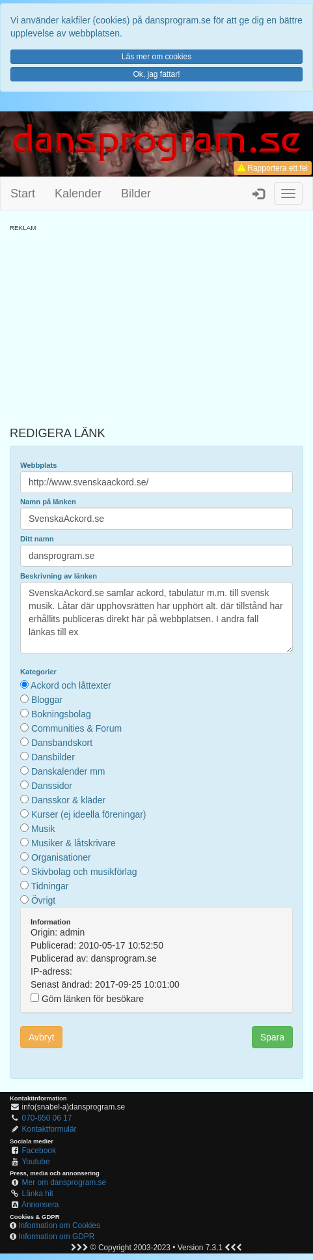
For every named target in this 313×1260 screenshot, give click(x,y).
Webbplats (38, 465)
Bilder (136, 193)
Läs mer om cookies (156, 56)
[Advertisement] (156, 324)
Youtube (35, 1161)
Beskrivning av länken (58, 576)
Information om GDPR (56, 1236)
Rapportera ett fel (273, 168)
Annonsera (40, 1204)
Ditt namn (37, 539)
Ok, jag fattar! (156, 74)
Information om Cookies (59, 1225)
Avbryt (41, 1037)
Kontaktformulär (49, 1129)
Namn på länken (48, 502)
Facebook (39, 1150)
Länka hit (37, 1193)
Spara (272, 1037)
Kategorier (38, 672)
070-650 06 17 (47, 1118)
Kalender (78, 193)
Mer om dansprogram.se (64, 1182)
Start (22, 193)
